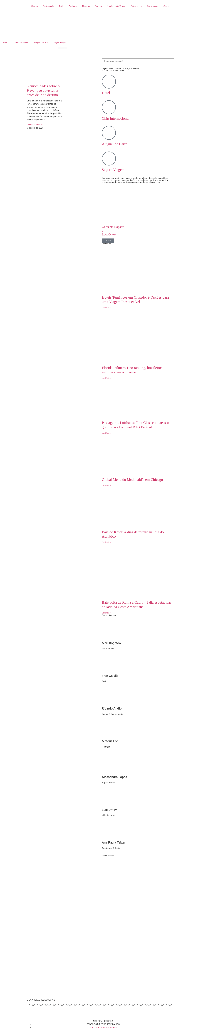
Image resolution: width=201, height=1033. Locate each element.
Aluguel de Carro (41, 42)
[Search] (104, 66)
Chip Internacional (20, 42)
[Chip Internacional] (109, 107)
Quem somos (152, 6)
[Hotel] (109, 82)
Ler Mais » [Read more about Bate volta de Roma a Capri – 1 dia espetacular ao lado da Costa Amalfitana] (106, 613)
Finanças (86, 6)
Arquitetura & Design (116, 6)
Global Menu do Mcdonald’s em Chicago (133, 479)
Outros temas (136, 6)
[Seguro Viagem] (109, 158)
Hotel (5, 42)
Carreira (98, 6)
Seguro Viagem (59, 42)
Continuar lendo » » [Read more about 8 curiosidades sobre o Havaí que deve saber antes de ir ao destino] (35, 125)
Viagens (34, 6)
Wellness (73, 6)
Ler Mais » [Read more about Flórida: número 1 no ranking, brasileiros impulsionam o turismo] (106, 378)
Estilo (61, 6)
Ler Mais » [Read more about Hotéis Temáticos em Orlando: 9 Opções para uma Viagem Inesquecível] (106, 307)
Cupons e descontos (120, 68)
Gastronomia (48, 6)
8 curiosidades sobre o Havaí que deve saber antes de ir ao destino (43, 90)
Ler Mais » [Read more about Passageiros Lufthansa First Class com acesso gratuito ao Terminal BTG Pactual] (106, 433)
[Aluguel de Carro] (109, 133)
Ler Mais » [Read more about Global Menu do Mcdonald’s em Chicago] (106, 485)
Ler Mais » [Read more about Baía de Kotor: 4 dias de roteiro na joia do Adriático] (106, 542)
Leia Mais (108, 241)
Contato (166, 6)
